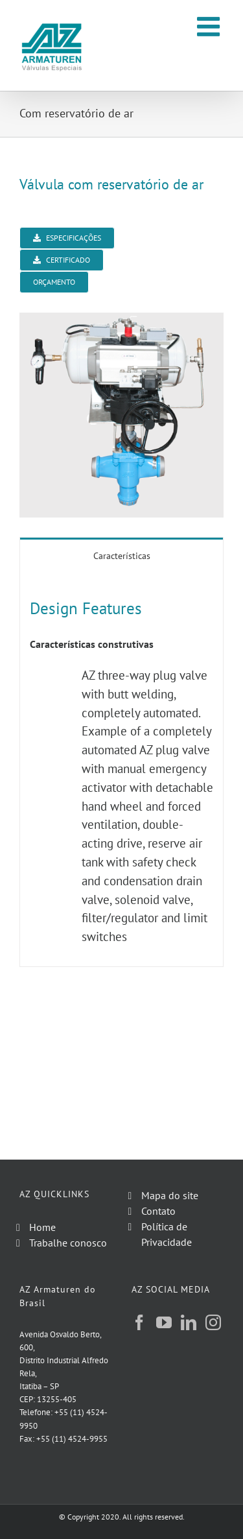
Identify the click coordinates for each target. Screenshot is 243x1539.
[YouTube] (164, 1322)
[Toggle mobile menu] (210, 26)
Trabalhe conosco (68, 1242)
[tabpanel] (121, 769)
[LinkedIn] (188, 1322)
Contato (158, 1210)
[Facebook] (139, 1322)
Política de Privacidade (166, 1234)
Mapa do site (169, 1195)
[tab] (121, 555)
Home (42, 1227)
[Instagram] (213, 1322)
